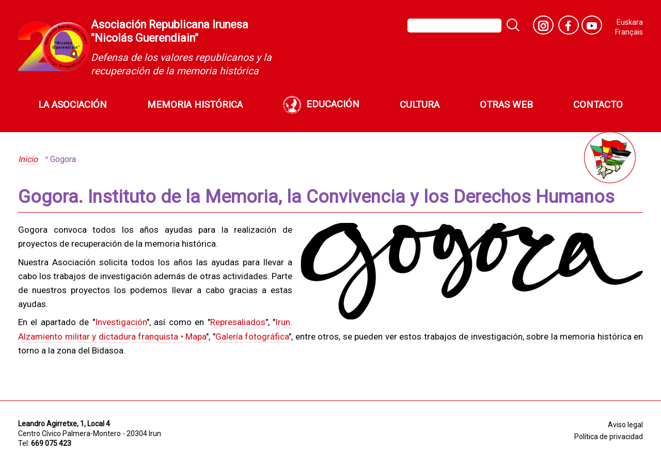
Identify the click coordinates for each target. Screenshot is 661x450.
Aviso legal (625, 425)
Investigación (121, 322)
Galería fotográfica (252, 336)
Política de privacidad (608, 436)
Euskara (630, 22)
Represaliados (237, 322)
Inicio (28, 159)
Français (629, 32)
